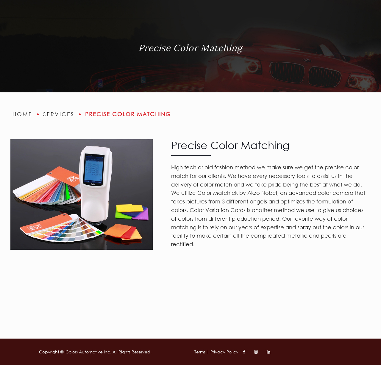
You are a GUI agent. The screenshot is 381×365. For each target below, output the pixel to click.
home (22, 114)
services (58, 114)
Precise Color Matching (128, 114)
